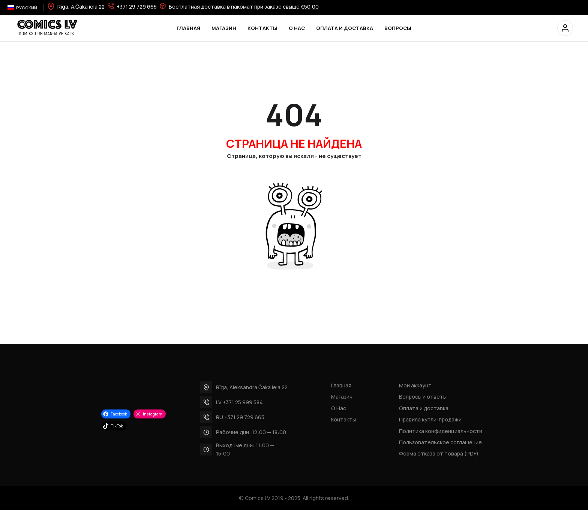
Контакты (343, 419)
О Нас (338, 408)
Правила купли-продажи (430, 419)
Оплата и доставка (423, 408)
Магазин (341, 396)
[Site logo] (47, 27)
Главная (341, 385)
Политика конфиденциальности (440, 431)
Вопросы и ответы (423, 396)
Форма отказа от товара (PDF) (438, 453)
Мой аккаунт (415, 385)
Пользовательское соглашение (440, 442)
